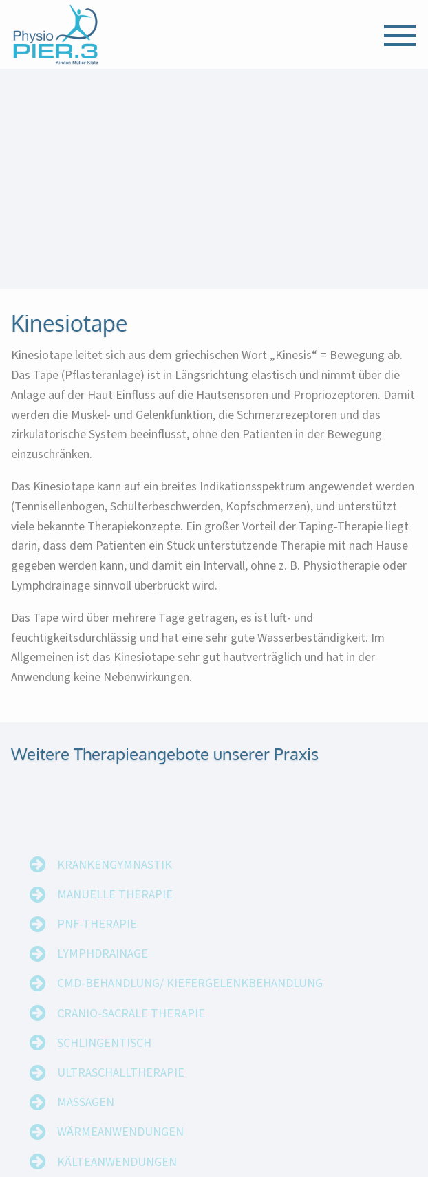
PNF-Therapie (97, 938)
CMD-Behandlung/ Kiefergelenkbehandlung (190, 997)
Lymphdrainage (102, 967)
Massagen (85, 1116)
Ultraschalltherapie (120, 1086)
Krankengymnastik (114, 878)
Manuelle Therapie (115, 908)
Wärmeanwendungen (120, 1145)
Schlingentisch (104, 1057)
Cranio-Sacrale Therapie (131, 1027)
